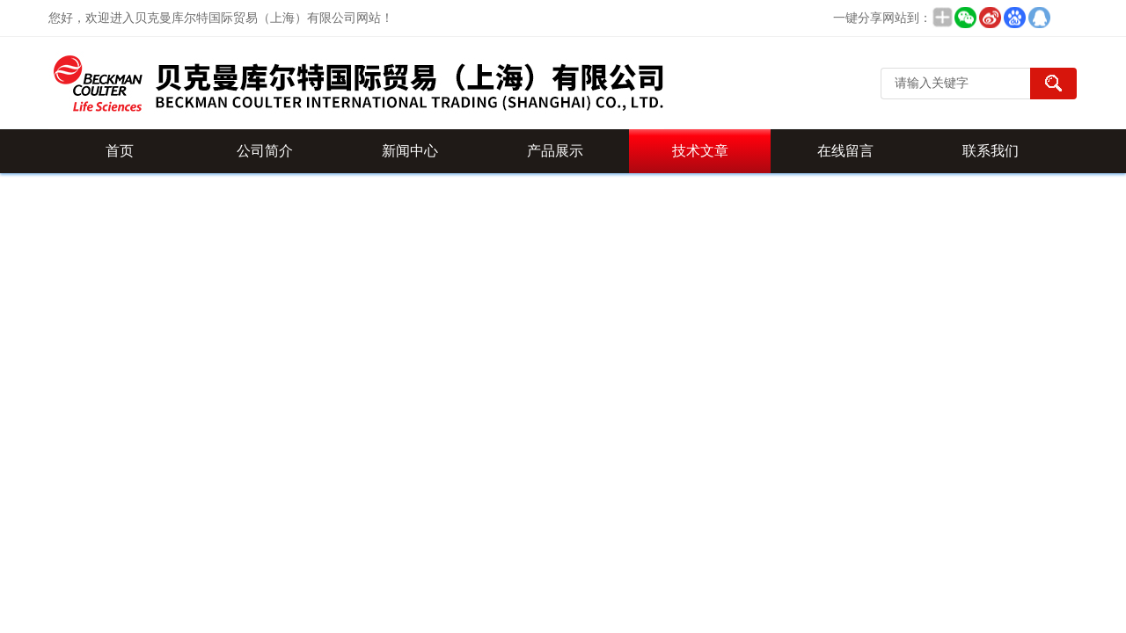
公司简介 (265, 150)
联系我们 (990, 150)
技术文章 (700, 150)
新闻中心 (410, 150)
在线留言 (845, 150)
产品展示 (555, 150)
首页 (120, 150)
